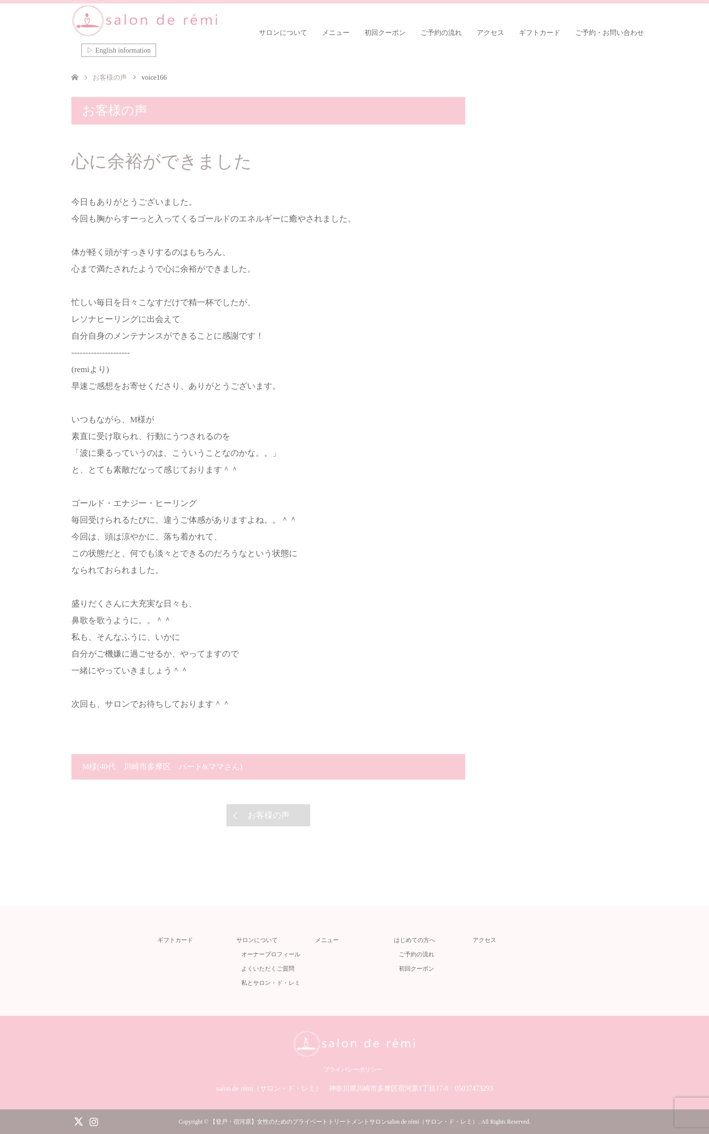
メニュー (336, 32)
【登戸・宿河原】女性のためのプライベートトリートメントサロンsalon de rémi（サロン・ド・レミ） (344, 1121)
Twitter (78, 1121)
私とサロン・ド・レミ (270, 982)
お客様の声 (269, 815)
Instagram (93, 1121)
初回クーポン (385, 32)
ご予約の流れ (441, 32)
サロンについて (283, 32)
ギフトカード (539, 32)
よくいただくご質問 (267, 968)
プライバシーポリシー (353, 1069)
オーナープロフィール (270, 954)
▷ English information (119, 50)
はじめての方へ (414, 940)
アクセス (490, 32)
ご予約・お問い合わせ (609, 32)
